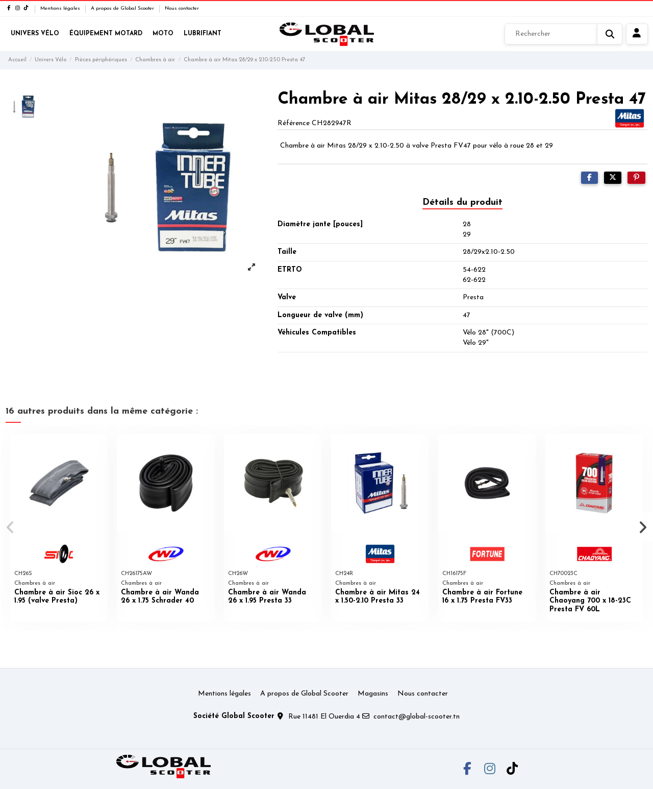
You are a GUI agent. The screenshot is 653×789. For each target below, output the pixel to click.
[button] (11, 527)
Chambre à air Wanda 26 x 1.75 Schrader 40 (160, 597)
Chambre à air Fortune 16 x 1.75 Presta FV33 (482, 597)
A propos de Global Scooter (123, 8)
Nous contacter (182, 8)
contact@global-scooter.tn (416, 717)
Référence (294, 123)
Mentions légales (61, 8)
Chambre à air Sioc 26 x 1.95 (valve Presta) (56, 597)
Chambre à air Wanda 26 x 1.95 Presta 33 (267, 597)
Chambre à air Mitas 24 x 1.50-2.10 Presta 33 (377, 597)
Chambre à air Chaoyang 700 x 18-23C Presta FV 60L (590, 601)
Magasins (373, 694)
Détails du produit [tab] (462, 202)
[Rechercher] (563, 34)
